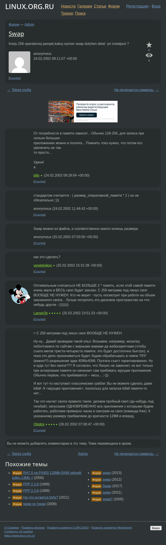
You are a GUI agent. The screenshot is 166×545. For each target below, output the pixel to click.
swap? (108, 499)
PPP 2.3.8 (31, 484)
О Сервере (11, 527)
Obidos (39, 424)
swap (107, 473)
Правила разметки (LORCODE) (68, 527)
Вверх (156, 528)
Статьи (100, 6)
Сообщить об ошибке (18, 531)
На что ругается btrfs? (40, 497)
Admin (29, 24)
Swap (16, 33)
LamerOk (41, 313)
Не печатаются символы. (134, 90)
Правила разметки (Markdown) (111, 527)
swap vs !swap (34, 504)
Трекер (67, 13)
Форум (114, 6)
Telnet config (21, 90)
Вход (156, 6)
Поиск (80, 13)
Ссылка (15, 78)
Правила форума (33, 527)
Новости (68, 6)
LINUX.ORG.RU (29, 6)
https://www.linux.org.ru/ (19, 535)
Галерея (85, 6)
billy (37, 175)
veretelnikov (43, 265)
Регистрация (137, 6)
